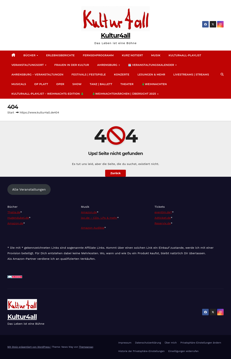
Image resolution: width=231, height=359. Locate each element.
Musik (155, 55)
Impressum (124, 342)
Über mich (171, 342)
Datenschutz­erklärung (148, 342)
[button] (222, 74)
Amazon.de (15, 223)
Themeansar (86, 347)
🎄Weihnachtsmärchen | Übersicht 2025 (124, 93)
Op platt (41, 84)
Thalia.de (13, 212)
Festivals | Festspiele (89, 74)
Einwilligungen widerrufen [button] (183, 351)
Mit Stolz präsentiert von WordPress (29, 347)
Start (10, 112)
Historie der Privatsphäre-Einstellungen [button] (141, 351)
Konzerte (121, 74)
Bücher (29, 55)
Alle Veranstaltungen (29, 189)
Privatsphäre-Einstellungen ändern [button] (200, 342)
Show (77, 84)
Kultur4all (115, 35)
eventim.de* (163, 212)
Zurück (115, 173)
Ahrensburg (107, 65)
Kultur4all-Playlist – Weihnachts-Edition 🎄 (47, 93)
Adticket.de (162, 218)
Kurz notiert (132, 55)
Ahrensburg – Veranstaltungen (37, 74)
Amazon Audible (92, 227)
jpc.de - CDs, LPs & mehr (99, 218)
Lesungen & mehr (151, 74)
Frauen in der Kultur (71, 65)
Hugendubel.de (18, 218)
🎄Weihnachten (154, 84)
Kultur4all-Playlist (185, 55)
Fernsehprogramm (98, 55)
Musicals (18, 84)
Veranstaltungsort (28, 65)
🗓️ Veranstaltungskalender (151, 65)
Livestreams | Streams (191, 74)
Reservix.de (162, 223)
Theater (127, 84)
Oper (60, 84)
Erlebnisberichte (60, 55)
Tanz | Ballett (101, 84)
